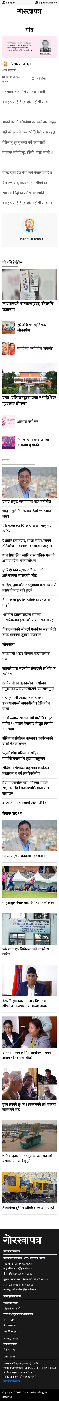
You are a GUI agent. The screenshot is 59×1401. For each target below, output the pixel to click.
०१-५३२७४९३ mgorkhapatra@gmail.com (17, 1266)
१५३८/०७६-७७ (41, 1279)
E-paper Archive (46, 3)
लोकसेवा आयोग (10, 1303)
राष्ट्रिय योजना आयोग (12, 1309)
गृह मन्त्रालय (8, 1320)
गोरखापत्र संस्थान (11, 1381)
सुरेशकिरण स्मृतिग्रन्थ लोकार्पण (31, 328)
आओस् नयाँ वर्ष (27, 422)
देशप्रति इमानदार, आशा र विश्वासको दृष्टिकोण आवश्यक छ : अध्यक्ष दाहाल (27, 543)
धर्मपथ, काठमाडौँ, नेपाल (34, 1258)
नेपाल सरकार (9, 1325)
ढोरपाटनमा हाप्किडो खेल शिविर (24, 803)
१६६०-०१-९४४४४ (24, 1274)
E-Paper (8, 3)
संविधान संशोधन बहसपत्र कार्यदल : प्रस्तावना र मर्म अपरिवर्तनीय (26, 771)
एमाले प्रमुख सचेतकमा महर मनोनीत (26, 501)
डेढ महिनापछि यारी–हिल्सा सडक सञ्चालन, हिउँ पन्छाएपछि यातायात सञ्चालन (25, 788)
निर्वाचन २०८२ (9, 1350)
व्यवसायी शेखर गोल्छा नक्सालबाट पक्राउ (26, 656)
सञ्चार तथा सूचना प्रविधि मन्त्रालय (18, 1314)
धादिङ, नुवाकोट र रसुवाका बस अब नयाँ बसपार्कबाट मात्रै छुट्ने (29, 588)
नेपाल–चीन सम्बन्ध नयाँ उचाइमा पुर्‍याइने (33, 442)
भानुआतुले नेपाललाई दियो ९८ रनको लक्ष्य (26, 514)
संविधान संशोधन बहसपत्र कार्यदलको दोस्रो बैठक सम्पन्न (27, 741)
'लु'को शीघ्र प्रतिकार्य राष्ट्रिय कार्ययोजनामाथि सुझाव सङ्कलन (23, 756)
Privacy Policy (10, 1339)
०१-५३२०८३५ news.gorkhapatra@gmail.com (19, 1287)
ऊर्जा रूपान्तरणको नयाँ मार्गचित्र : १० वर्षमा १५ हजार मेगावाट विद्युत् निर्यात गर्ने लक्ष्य (27, 723)
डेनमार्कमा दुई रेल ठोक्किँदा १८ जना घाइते (26, 602)
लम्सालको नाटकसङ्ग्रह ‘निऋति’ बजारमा (28, 307)
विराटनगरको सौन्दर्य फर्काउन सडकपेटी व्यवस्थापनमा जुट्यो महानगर (29, 632)
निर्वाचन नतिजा (10, 1344)
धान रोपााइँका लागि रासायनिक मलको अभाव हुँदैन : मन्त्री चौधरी (28, 558)
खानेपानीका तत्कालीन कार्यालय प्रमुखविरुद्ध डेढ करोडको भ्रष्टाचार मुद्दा (28, 686)
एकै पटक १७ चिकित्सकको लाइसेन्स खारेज (27, 528)
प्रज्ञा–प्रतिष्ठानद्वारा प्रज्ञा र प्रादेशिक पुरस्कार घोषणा (29, 401)
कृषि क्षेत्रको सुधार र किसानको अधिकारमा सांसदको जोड (23, 573)
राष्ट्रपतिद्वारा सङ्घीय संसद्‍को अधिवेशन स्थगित (29, 671)
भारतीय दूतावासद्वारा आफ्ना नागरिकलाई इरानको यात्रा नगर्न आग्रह (27, 617)
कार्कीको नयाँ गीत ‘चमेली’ (35, 349)
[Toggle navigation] (55, 11)
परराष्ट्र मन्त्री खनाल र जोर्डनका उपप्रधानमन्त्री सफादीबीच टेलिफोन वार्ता (26, 703)
